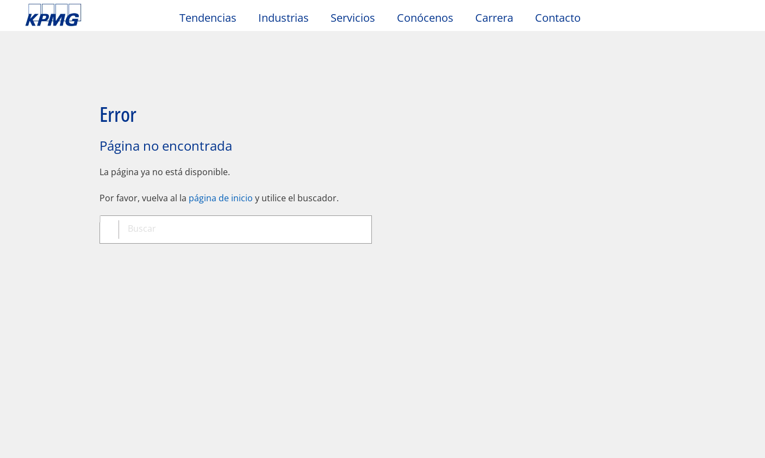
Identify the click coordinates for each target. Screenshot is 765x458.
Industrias (283, 17)
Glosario (407, 255)
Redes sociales (166, 341)
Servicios (353, 17)
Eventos (152, 322)
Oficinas (43, 322)
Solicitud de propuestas (76, 341)
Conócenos (425, 17)
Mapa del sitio (274, 255)
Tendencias (208, 17)
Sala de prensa (170, 301)
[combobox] (239, 192)
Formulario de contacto (75, 361)
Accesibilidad (185, 255)
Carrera (494, 17)
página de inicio (221, 160)
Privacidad (105, 255)
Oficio (40, 255)
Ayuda (347, 255)
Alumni (150, 361)
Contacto (558, 17)
